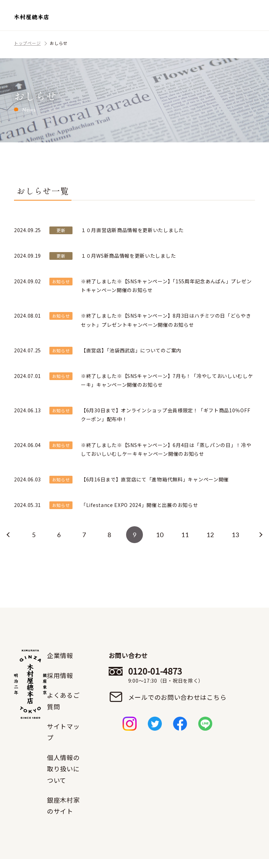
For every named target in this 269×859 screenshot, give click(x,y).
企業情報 (60, 655)
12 (210, 535)
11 (184, 535)
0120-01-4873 (177, 675)
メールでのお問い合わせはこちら (177, 697)
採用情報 (60, 675)
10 (159, 535)
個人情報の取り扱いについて (63, 769)
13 (235, 535)
